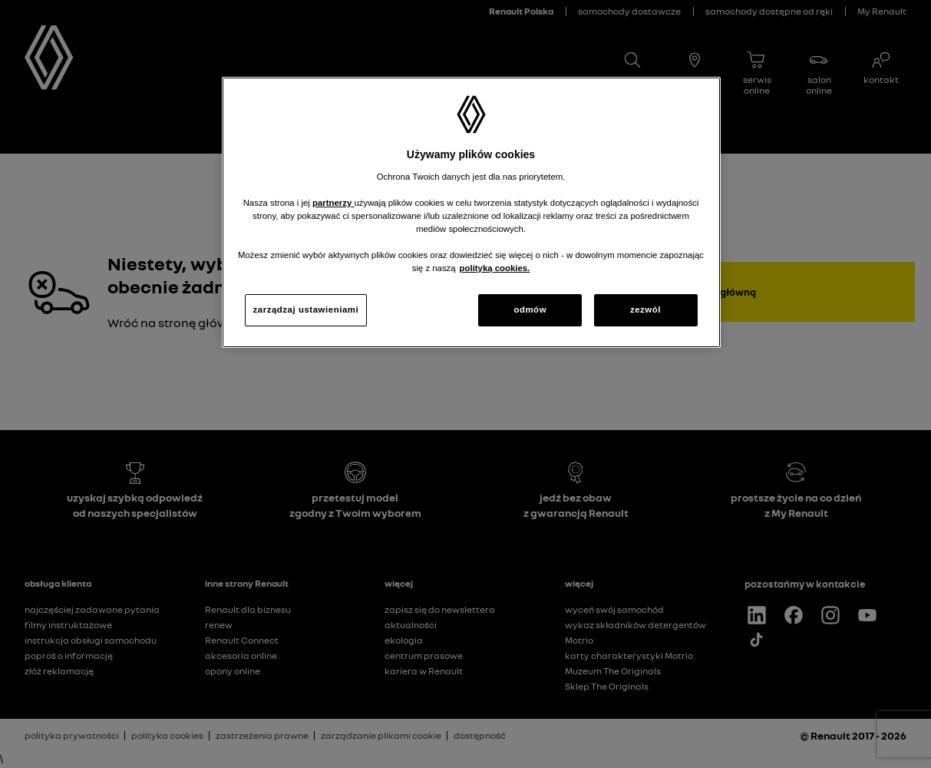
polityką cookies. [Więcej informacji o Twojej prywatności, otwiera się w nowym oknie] (495, 268)
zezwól (645, 309)
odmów (529, 309)
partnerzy (333, 202)
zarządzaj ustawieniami (306, 309)
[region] (471, 212)
